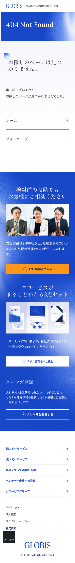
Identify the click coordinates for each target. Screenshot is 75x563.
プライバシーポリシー (18, 521)
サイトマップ (12, 507)
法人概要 (11, 514)
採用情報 (11, 528)
